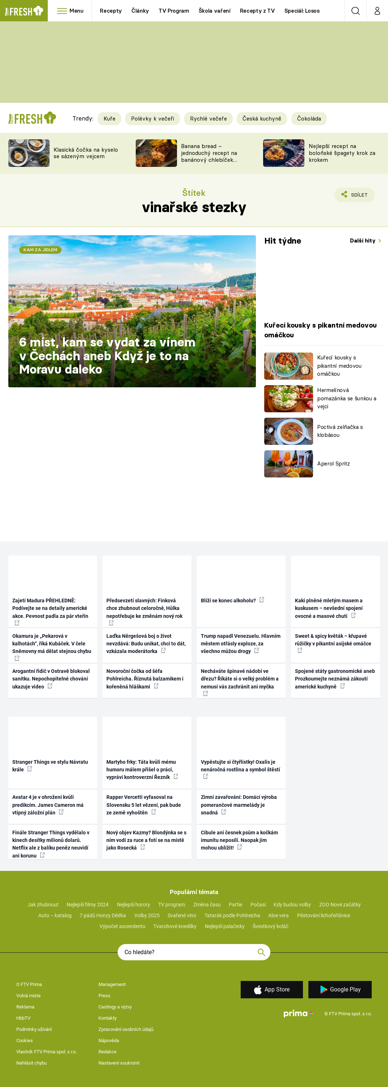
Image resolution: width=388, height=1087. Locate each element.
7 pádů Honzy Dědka (103, 915)
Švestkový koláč (270, 926)
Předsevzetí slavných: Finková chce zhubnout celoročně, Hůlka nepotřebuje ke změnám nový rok (144, 611)
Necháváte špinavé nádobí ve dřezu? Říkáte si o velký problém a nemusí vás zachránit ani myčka (240, 682)
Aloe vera (278, 915)
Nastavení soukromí (118, 1063)
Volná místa (28, 995)
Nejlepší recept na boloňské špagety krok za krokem (342, 153)
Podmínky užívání (34, 1029)
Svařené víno (182, 915)
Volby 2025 (147, 915)
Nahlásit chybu (31, 1063)
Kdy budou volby (292, 904)
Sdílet (355, 196)
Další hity (363, 240)
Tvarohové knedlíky (175, 926)
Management (112, 984)
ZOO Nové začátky (340, 904)
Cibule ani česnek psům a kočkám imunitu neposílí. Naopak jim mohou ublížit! (239, 840)
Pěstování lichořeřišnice (323, 915)
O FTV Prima (29, 984)
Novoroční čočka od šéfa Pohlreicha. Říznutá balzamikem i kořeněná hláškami (145, 679)
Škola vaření (215, 10)
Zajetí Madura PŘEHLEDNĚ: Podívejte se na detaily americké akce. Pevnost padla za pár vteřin (50, 611)
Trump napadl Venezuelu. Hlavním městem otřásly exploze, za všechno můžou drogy (241, 643)
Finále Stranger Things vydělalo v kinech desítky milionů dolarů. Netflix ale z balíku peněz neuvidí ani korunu (50, 844)
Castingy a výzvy (115, 1007)
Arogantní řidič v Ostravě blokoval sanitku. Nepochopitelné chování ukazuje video (51, 679)
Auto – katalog (55, 915)
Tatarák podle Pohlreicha (232, 915)
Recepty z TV (257, 10)
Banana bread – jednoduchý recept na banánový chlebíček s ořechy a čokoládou (209, 156)
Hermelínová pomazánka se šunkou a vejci (346, 398)
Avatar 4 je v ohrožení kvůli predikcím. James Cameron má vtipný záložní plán (48, 805)
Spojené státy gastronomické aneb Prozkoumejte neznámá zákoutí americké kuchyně (335, 679)
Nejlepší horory (133, 904)
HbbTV (23, 1018)
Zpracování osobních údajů (125, 1029)
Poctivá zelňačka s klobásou (340, 431)
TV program (171, 904)
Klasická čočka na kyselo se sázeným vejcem (86, 153)
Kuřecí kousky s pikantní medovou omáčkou (339, 365)
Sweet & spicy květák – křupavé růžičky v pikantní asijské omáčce (333, 643)
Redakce (107, 1051)
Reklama (25, 1007)
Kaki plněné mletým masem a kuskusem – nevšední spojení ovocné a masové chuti (329, 608)
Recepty (111, 10)
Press (104, 995)
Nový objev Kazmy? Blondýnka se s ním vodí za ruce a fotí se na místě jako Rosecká (146, 840)
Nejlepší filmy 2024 (88, 904)
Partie (235, 904)
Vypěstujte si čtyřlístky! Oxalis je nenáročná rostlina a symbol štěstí (240, 769)
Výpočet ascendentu (123, 926)
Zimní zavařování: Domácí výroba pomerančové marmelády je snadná (239, 805)
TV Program (174, 10)
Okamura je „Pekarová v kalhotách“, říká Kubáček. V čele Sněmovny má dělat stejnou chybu (51, 647)
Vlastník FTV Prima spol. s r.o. (46, 1051)
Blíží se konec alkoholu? (232, 600)
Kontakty (107, 1018)
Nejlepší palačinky (225, 926)
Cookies (24, 1040)
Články (140, 10)
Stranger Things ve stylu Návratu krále (50, 765)
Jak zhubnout (43, 904)
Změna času (207, 904)
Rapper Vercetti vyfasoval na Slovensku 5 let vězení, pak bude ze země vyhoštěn (143, 805)
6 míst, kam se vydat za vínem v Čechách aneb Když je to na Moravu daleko (107, 355)
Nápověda (108, 1040)
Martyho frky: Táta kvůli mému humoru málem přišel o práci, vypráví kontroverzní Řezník (142, 769)
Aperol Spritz (333, 463)
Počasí (258, 904)
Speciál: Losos (302, 10)
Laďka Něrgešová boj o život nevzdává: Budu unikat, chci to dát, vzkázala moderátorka (146, 643)
